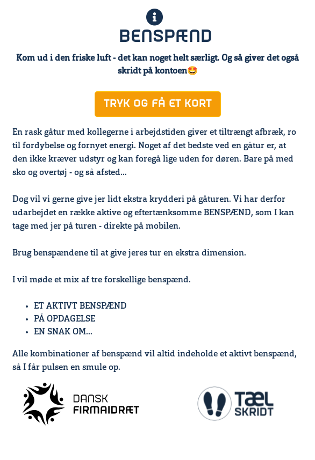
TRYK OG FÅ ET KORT (158, 104)
